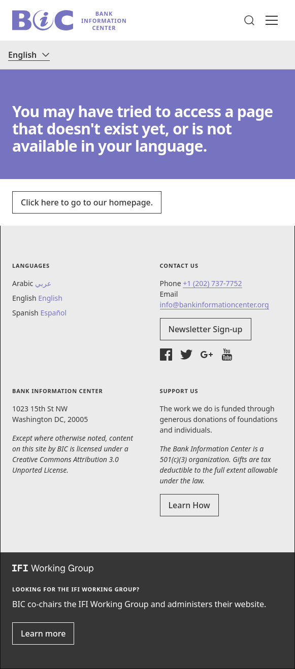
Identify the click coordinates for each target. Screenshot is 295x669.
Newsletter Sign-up (206, 329)
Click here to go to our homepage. (87, 202)
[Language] (29, 55)
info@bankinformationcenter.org (214, 304)
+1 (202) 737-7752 (212, 283)
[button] (249, 20)
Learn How (189, 505)
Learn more (43, 633)
